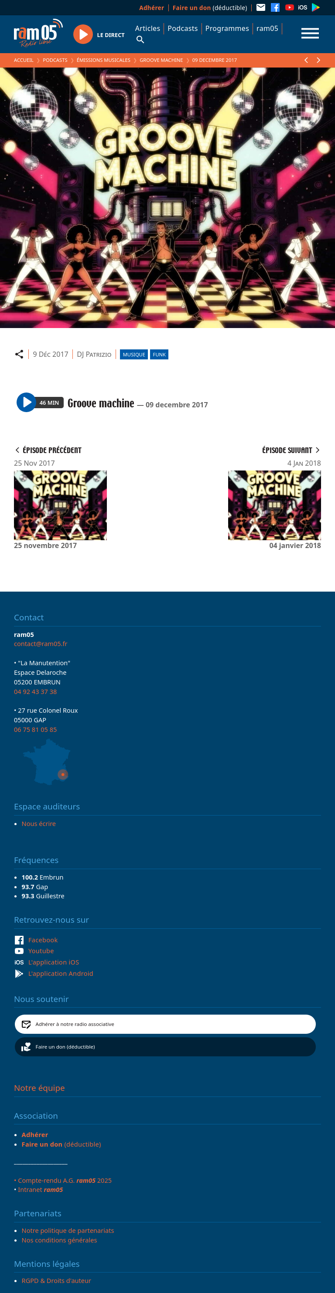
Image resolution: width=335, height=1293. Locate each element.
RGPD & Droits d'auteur (56, 1280)
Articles (148, 28)
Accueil (24, 60)
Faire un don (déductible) (65, 1046)
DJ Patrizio (94, 354)
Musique (134, 354)
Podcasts (183, 28)
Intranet (40, 1189)
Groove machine (161, 60)
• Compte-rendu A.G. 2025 (63, 1180)
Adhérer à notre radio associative (75, 1024)
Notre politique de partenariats (68, 1230)
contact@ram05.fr (41, 643)
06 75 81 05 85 (35, 729)
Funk (159, 354)
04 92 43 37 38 (35, 691)
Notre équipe (39, 1087)
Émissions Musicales (103, 60)
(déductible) (210, 7)
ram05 (267, 28)
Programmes (227, 28)
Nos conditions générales (59, 1239)
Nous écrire (39, 823)
